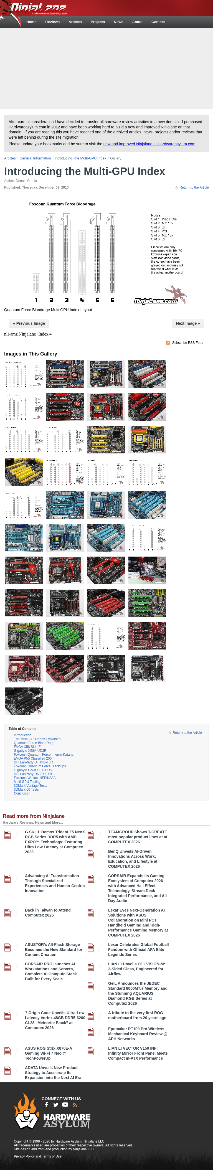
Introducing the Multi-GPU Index (80, 158)
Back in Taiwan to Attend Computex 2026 (48, 912)
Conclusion (22, 793)
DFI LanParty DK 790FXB (33, 774)
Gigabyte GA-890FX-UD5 (33, 770)
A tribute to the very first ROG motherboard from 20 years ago (137, 1015)
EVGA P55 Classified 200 (33, 758)
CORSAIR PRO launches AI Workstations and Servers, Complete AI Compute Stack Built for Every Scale (51, 971)
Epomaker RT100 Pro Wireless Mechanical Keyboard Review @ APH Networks (138, 1034)
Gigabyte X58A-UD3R (30, 751)
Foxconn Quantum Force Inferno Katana (43, 755)
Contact (158, 22)
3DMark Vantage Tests (30, 786)
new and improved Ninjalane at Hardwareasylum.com (149, 144)
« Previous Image (29, 323)
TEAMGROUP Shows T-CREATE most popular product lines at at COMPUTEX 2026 (137, 837)
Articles (75, 22)
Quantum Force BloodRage (34, 743)
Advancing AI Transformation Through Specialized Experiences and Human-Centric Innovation (55, 883)
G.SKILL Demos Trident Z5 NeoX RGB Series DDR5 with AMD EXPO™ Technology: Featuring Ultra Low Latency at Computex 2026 (55, 842)
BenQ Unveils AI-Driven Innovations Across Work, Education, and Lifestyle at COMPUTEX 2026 (132, 859)
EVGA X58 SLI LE (27, 747)
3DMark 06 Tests (26, 789)
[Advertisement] (107, 68)
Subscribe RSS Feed (187, 343)
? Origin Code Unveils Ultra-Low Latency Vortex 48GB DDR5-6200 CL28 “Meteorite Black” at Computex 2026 (55, 1020)
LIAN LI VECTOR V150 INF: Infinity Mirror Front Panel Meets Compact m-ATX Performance (138, 1053)
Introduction (22, 735)
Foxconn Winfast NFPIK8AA (35, 778)
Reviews (52, 22)
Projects (98, 22)
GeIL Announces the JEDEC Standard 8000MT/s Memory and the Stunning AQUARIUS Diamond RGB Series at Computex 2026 (138, 993)
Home (31, 22)
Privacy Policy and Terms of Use (38, 1156)
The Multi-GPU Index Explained (37, 739)
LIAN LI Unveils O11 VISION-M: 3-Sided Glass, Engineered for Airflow (136, 969)
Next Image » (188, 323)
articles (10, 158)
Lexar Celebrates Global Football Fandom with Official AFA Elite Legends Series (138, 949)
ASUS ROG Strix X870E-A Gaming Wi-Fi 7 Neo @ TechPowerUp (48, 1053)
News (118, 22)
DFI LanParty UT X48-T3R (33, 762)
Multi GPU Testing (27, 782)
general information (35, 158)
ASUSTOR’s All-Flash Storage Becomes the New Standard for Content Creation (53, 949)
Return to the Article (194, 187)
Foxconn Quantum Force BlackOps (40, 766)
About (137, 22)
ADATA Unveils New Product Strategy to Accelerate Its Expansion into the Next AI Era (53, 1072)
